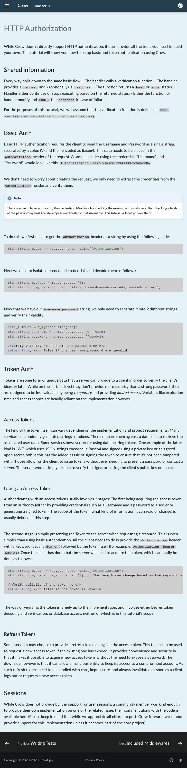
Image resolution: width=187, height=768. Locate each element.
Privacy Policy (94, 760)
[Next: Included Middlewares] (149, 744)
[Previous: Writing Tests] (31, 744)
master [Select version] (41, 6)
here (23, 717)
